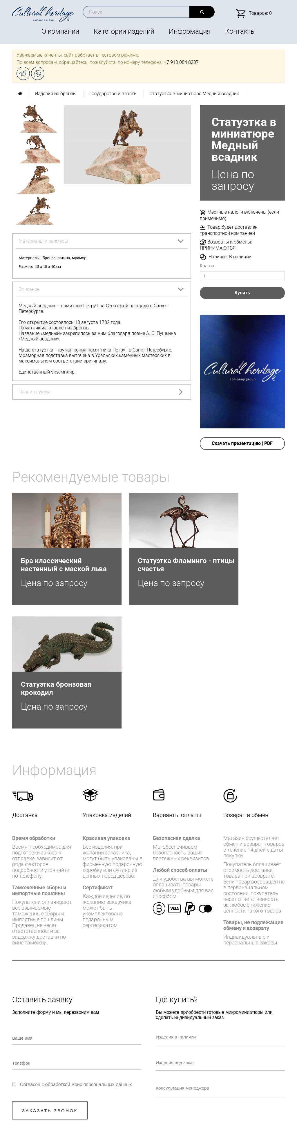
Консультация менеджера (190, 972)
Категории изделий (124, 31)
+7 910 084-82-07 (134, 1078)
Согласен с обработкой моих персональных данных (76, 970)
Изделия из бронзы (56, 93)
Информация (190, 31)
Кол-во (207, 266)
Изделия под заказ (182, 946)
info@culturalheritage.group (179, 1078)
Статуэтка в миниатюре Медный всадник (194, 93)
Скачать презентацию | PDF (242, 443)
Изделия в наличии (183, 921)
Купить (242, 292)
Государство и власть (113, 93)
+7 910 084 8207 (181, 62)
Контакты (240, 31)
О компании (60, 31)
